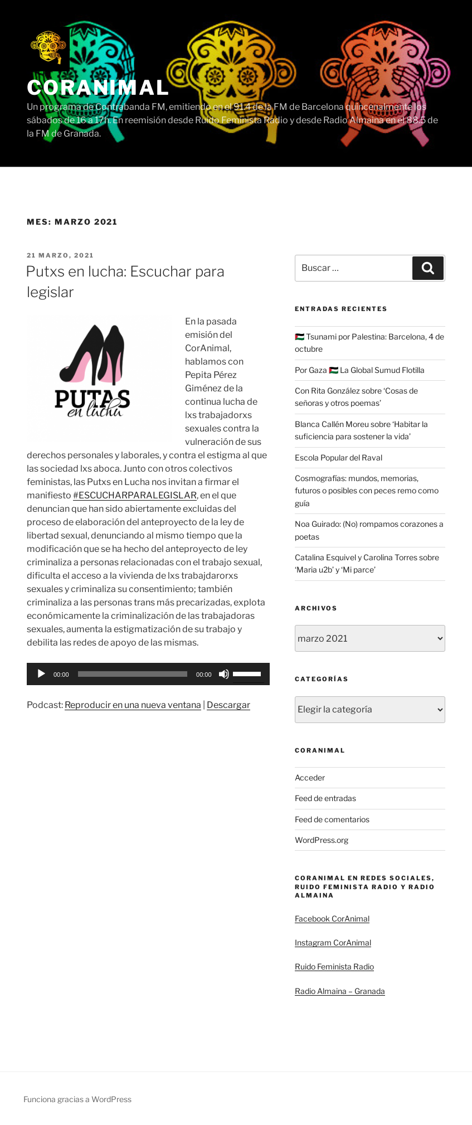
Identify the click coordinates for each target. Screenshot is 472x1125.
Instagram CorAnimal (333, 942)
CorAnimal (99, 87)
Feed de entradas (325, 798)
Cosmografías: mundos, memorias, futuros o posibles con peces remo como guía (367, 490)
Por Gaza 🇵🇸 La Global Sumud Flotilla (360, 370)
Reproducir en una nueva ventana (133, 705)
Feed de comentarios (332, 819)
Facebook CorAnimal (332, 918)
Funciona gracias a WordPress (77, 1099)
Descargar (228, 705)
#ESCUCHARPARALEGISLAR (135, 495)
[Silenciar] (224, 674)
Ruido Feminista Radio (334, 966)
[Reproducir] (41, 674)
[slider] (133, 674)
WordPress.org (321, 840)
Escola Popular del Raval (338, 457)
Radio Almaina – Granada (340, 991)
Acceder (310, 777)
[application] (148, 674)
